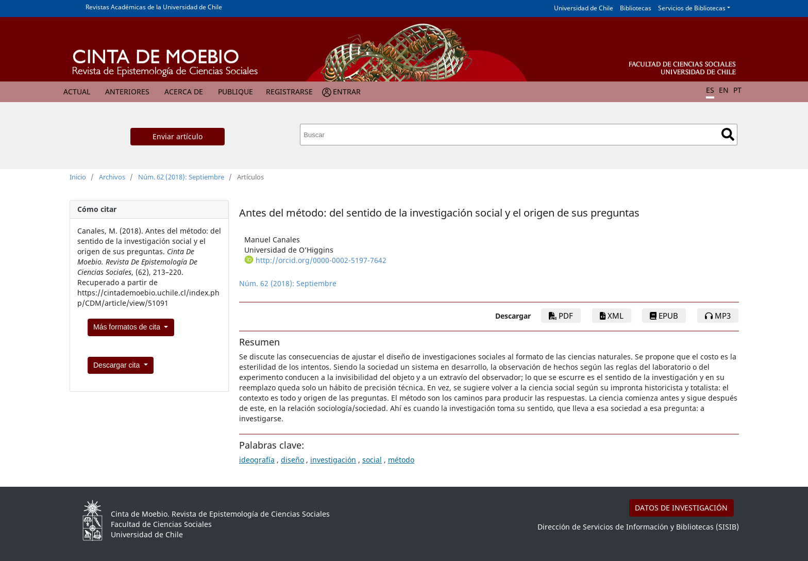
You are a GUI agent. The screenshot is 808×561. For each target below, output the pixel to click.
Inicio (78, 177)
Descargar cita (117, 365)
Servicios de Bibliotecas (692, 8)
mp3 (718, 315)
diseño (292, 460)
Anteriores (127, 91)
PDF (561, 315)
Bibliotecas (635, 8)
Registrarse (289, 91)
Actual (76, 91)
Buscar (727, 134)
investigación (333, 460)
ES (710, 90)
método (401, 460)
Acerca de (183, 91)
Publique (235, 91)
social (372, 460)
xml (612, 315)
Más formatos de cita (127, 327)
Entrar (347, 91)
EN (724, 90)
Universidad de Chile (583, 8)
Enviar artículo (178, 136)
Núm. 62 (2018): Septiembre (181, 177)
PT (737, 90)
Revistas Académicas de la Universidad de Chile (154, 7)
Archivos (112, 177)
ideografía (257, 460)
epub (664, 315)
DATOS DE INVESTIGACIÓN (681, 508)
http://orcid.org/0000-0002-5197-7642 (321, 260)
